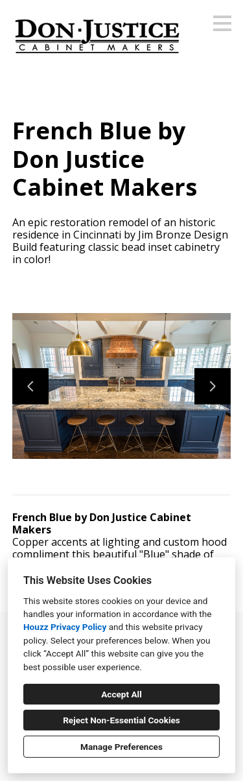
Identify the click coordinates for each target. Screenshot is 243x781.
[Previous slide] (30, 386)
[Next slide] (212, 386)
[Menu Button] (222, 23)
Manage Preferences (121, 746)
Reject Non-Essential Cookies (121, 720)
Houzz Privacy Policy (64, 627)
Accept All (121, 694)
